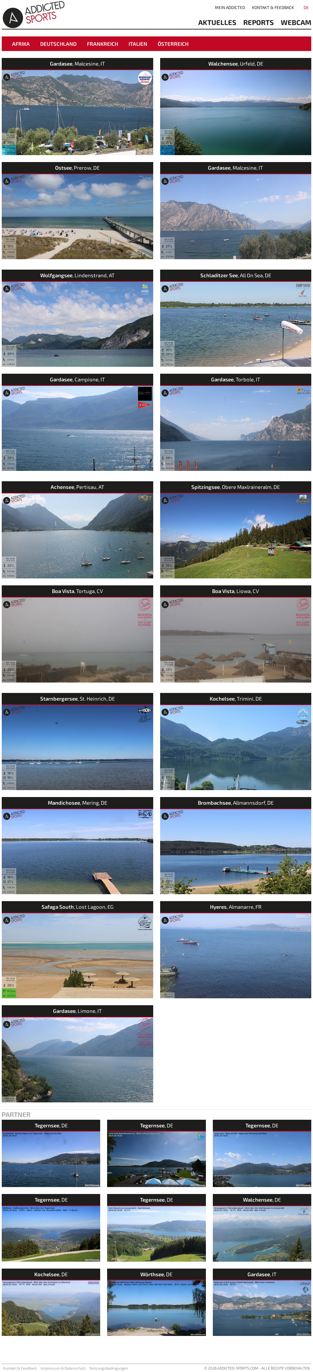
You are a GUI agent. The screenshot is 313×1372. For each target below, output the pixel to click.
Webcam (296, 22)
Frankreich (102, 44)
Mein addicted (230, 7)
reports (258, 22)
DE (306, 7)
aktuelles (217, 22)
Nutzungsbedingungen (108, 1368)
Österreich (173, 44)
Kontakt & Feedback (273, 7)
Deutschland (58, 44)
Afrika (21, 44)
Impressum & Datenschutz (63, 1368)
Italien (138, 44)
